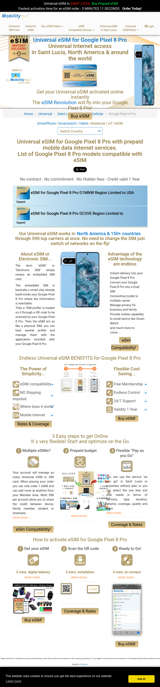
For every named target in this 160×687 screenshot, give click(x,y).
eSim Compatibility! (33, 529)
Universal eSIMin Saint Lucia (108, 28)
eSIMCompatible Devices (81, 28)
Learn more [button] (13, 681)
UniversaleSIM (30, 28)
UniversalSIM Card (14, 28)
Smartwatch (67, 123)
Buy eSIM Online (52, 26)
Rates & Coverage (33, 424)
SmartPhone (47, 123)
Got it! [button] (141, 678)
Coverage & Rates (127, 524)
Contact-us (84, 664)
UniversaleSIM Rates (130, 28)
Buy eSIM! (126, 418)
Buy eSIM (80, 116)
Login (149, 26)
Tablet (84, 123)
